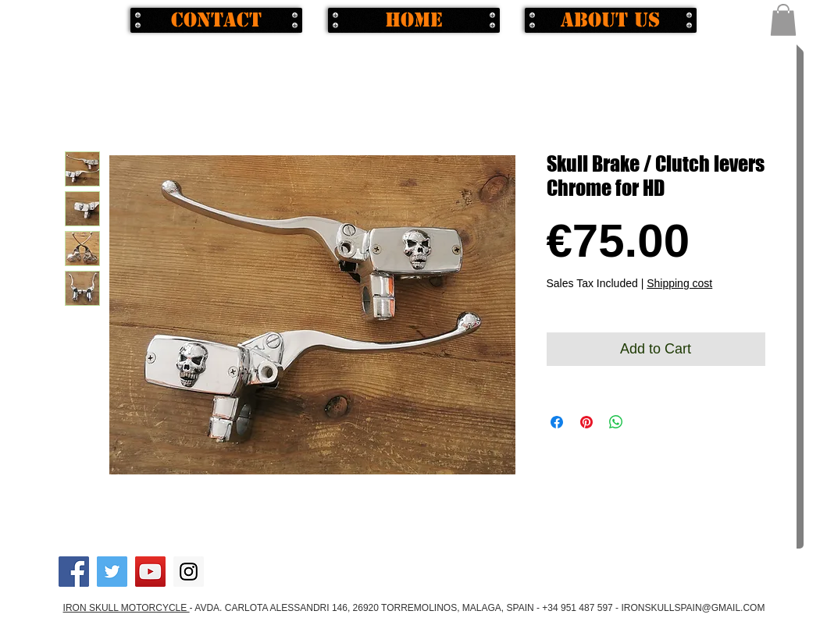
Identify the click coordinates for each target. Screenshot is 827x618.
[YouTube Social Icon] (150, 571)
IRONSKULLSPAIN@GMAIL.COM (693, 607)
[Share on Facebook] (556, 422)
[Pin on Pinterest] (586, 422)
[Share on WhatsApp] (616, 422)
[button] (783, 20)
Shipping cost (679, 283)
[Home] (414, 20)
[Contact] (216, 20)
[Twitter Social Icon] (112, 571)
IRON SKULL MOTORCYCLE (126, 607)
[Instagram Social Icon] (188, 571)
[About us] (611, 20)
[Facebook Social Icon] (74, 571)
